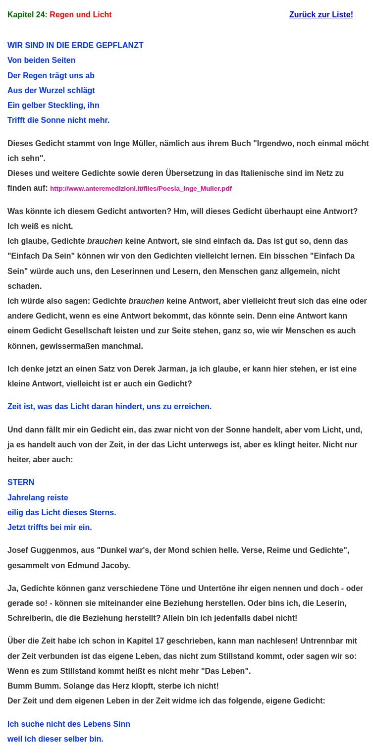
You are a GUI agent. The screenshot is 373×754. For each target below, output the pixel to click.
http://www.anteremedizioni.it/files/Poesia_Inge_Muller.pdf (141, 188)
